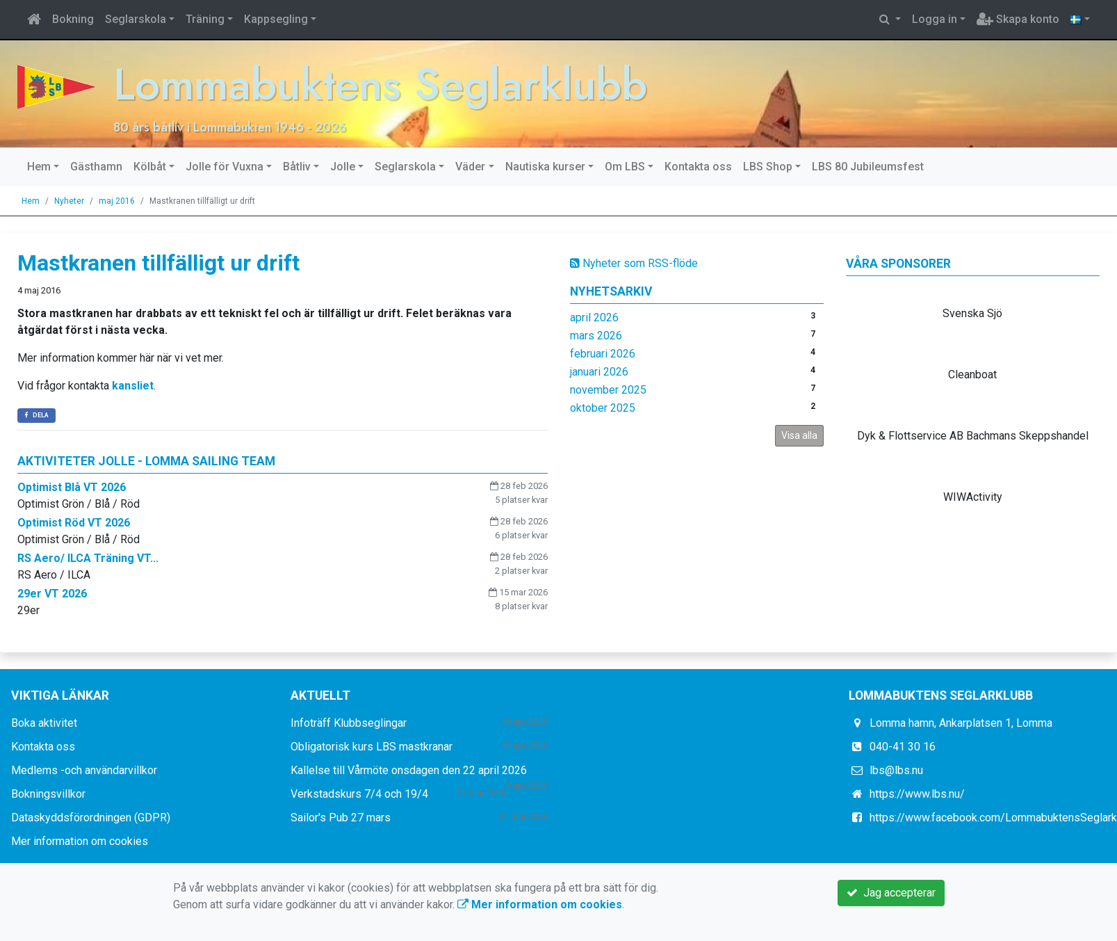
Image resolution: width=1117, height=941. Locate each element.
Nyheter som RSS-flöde (634, 262)
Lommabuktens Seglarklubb (384, 83)
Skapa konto (1018, 19)
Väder (470, 165)
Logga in (934, 19)
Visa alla (799, 434)
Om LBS (625, 165)
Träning (205, 19)
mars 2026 (596, 334)
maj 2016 (117, 200)
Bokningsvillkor (48, 794)
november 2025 (608, 389)
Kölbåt (149, 165)
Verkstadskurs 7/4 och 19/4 (359, 794)
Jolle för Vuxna (224, 165)
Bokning (73, 19)
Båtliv (297, 165)
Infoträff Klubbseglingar (349, 723)
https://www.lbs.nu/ (917, 794)
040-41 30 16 (903, 746)
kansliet (133, 385)
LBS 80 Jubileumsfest (868, 165)
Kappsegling (276, 19)
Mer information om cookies (79, 841)
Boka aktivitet (44, 723)
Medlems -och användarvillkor (84, 770)
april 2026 (594, 316)
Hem (39, 165)
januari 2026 (599, 371)
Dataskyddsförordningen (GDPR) (90, 817)
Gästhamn (96, 165)
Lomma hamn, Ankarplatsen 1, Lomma (961, 723)
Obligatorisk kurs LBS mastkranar (371, 746)
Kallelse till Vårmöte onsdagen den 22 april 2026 (409, 770)
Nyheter (69, 200)
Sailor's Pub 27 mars (341, 817)
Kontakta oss (698, 165)
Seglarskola (135, 19)
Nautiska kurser (545, 165)
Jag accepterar (891, 892)
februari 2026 (602, 353)
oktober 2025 (602, 407)
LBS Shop (767, 165)
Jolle (342, 165)
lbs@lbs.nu (896, 770)
